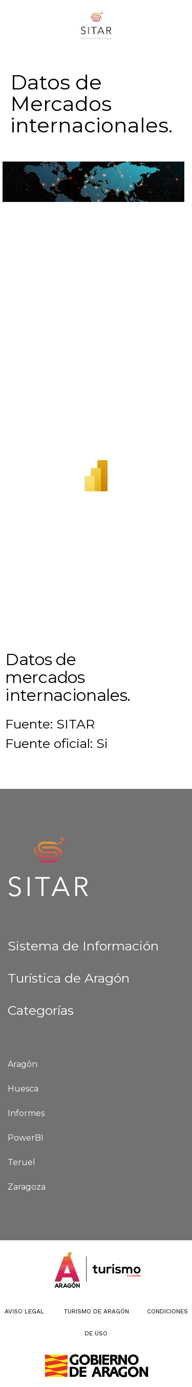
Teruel (21, 1162)
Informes (26, 1113)
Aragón (22, 1064)
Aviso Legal (24, 1311)
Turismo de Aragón (95, 1311)
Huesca (23, 1089)
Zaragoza (27, 1187)
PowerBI (26, 1138)
